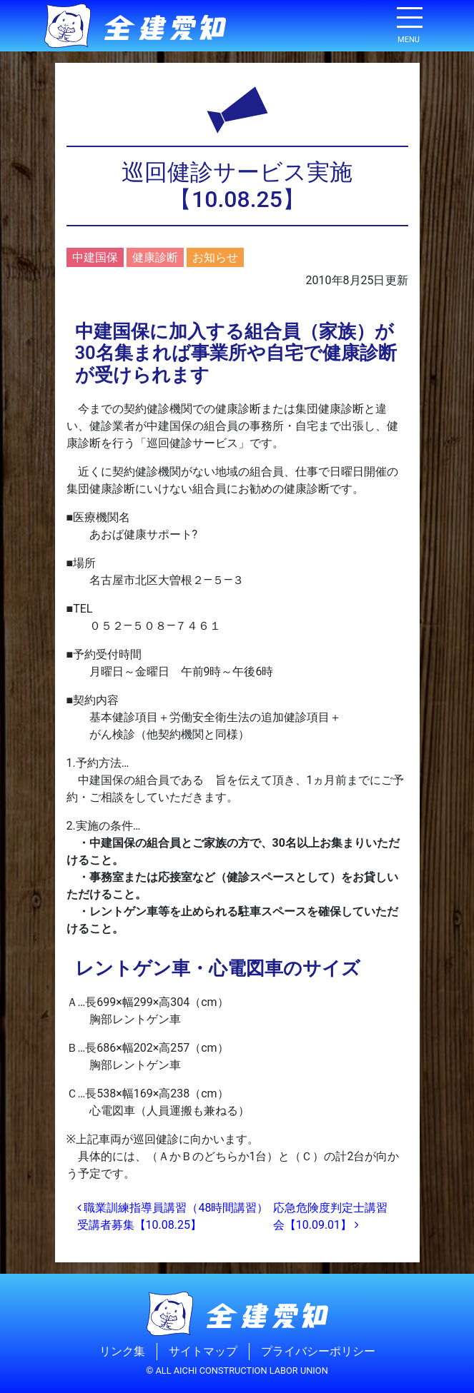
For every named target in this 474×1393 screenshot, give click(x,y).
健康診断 (155, 257)
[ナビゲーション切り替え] (408, 22)
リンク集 (122, 1351)
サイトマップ (203, 1351)
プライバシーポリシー (318, 1351)
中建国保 (95, 257)
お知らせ (215, 257)
